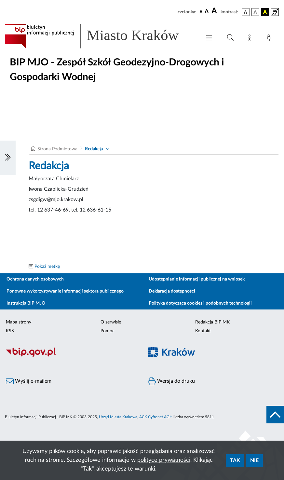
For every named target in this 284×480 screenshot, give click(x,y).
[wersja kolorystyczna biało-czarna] (255, 12)
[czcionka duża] (215, 11)
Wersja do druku (171, 381)
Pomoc (108, 331)
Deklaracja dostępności (172, 291)
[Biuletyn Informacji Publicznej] (71, 355)
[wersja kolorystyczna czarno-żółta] (265, 12)
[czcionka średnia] (207, 11)
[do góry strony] (275, 414)
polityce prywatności (163, 460)
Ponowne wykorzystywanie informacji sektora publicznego (65, 291)
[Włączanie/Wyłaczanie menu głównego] (209, 38)
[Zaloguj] (270, 39)
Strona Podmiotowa (57, 149)
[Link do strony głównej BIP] (100, 36)
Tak (235, 460)
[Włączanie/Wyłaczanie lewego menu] (8, 158)
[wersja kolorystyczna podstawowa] (245, 12)
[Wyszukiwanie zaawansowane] (230, 37)
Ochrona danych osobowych (35, 279)
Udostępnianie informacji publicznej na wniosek (197, 279)
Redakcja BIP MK (212, 322)
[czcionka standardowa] (201, 12)
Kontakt (203, 331)
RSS (10, 331)
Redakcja (94, 149)
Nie (254, 460)
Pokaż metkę (47, 266)
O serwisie (111, 322)
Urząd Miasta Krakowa (118, 417)
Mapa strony (18, 322)
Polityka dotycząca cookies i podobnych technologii (200, 303)
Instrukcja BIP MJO (26, 303)
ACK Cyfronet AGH (155, 417)
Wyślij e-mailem (28, 381)
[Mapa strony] (250, 39)
